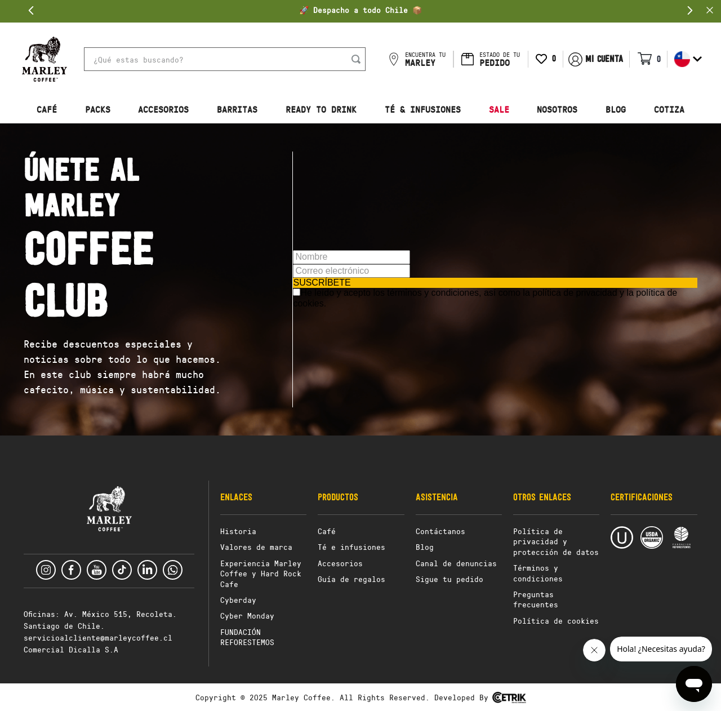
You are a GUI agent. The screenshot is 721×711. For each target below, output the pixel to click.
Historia (238, 531)
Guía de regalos (351, 579)
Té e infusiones (351, 546)
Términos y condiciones (538, 572)
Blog (425, 546)
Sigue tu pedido (449, 579)
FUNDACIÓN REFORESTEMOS (247, 636)
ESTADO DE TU (499, 59)
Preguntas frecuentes (535, 599)
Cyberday (238, 599)
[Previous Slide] (31, 10)
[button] (44, 59)
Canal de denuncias (456, 563)
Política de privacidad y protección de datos (556, 541)
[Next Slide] (689, 10)
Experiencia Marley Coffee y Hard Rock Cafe (260, 573)
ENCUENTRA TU (425, 59)
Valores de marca (256, 546)
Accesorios (340, 563)
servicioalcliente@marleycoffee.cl (98, 637)
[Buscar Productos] (358, 59)
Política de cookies (556, 620)
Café (327, 531)
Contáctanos (440, 531)
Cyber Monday (247, 615)
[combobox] (225, 59)
